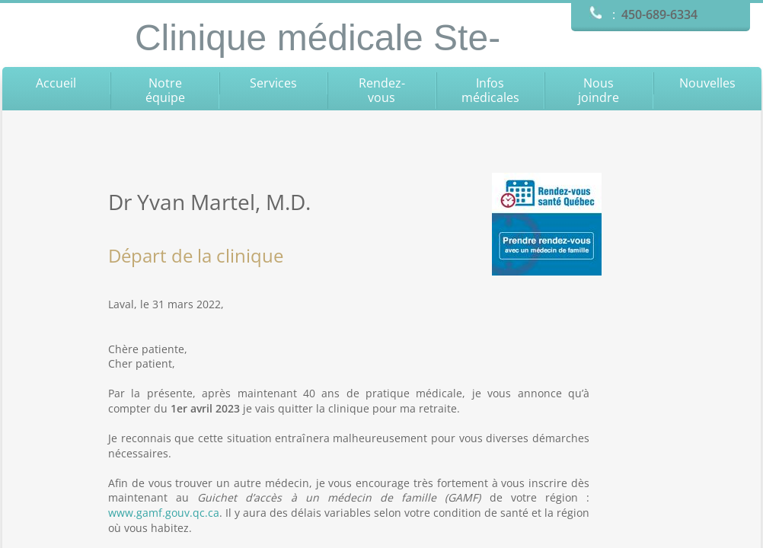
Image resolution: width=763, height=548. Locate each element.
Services (273, 83)
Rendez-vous (382, 90)
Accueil (56, 83)
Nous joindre (598, 90)
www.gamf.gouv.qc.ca (163, 512)
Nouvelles (707, 83)
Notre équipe (165, 90)
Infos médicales (490, 90)
